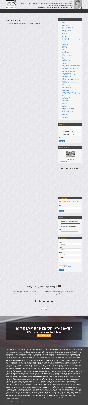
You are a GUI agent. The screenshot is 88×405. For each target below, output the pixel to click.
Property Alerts (65, 28)
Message (61, 257)
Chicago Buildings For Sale (68, 97)
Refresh (70, 266)
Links (63, 54)
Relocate (64, 63)
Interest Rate (66, 134)
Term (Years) (66, 131)
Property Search (65, 25)
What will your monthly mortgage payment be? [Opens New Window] (69, 226)
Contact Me (64, 103)
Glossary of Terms (66, 51)
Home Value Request (67, 43)
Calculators (64, 35)
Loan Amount (65, 128)
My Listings (64, 46)
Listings (63, 58)
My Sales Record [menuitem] (54, 11)
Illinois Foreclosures (66, 31)
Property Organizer (66, 30)
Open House (65, 98)
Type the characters (63, 264)
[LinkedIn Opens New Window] (72, 1)
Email (60, 252)
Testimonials (65, 24)
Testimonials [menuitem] (30, 11)
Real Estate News (66, 60)
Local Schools (65, 36)
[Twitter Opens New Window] (71, 1)
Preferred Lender (66, 62)
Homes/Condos (65, 100)
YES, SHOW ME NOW (44, 335)
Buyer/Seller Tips (66, 38)
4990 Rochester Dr (70, 157)
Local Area (64, 49)
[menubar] (44, 11)
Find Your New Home (67, 55)
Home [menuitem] (22, 11)
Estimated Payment (64, 137)
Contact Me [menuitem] (64, 11)
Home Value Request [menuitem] (41, 11)
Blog (63, 57)
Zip (60, 205)
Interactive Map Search (67, 27)
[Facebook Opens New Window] (69, 1)
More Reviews (44, 309)
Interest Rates (65, 33)
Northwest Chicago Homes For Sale (70, 79)
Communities (65, 44)
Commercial (64, 101)
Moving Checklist (66, 52)
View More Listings (62, 161)
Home (63, 22)
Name (60, 242)
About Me (64, 81)
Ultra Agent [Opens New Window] (32, 402)
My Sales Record (66, 47)
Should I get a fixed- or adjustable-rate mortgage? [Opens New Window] (69, 221)
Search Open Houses (67, 112)
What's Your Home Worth (68, 108)
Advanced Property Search (68, 109)
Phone (60, 247)
